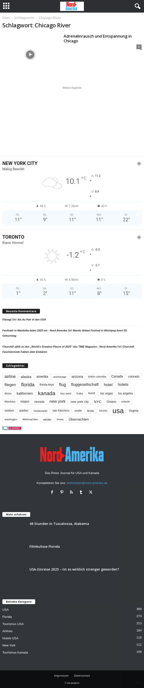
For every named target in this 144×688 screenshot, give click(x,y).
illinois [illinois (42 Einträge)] (8, 393)
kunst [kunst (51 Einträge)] (91, 393)
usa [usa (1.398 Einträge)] (118, 411)
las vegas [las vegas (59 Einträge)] (106, 393)
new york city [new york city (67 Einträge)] (80, 401)
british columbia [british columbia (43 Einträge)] (97, 376)
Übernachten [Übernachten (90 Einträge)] (79, 419)
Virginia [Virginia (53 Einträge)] (133, 410)
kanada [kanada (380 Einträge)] (46, 393)
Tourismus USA (13, 624)
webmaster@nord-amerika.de (87, 483)
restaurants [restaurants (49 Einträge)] (41, 410)
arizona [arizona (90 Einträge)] (77, 376)
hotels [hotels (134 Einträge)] (123, 384)
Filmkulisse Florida (44, 546)
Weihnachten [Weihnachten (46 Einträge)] (30, 419)
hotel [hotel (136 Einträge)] (108, 385)
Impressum (61, 675)
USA (5, 609)
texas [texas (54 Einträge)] (90, 410)
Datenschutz (82, 675)
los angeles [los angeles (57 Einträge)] (125, 393)
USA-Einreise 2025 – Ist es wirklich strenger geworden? (74, 569)
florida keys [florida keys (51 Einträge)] (47, 384)
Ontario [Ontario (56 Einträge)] (111, 401)
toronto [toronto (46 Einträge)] (103, 410)
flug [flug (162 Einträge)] (62, 384)
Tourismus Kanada (15, 652)
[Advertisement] (72, 121)
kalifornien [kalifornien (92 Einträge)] (25, 393)
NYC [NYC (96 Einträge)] (97, 402)
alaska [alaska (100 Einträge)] (26, 377)
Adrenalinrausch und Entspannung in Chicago (98, 39)
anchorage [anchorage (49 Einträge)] (59, 376)
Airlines (7, 631)
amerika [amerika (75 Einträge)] (42, 376)
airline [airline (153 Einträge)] (10, 376)
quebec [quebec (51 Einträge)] (24, 410)
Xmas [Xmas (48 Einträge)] (60, 419)
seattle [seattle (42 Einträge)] (78, 410)
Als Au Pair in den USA (31, 319)
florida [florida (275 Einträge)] (27, 384)
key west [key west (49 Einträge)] (66, 393)
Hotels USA (10, 638)
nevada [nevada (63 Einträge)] (39, 401)
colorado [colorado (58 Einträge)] (133, 376)
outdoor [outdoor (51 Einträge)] (9, 410)
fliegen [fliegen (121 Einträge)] (10, 385)
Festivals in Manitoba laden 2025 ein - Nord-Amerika (34, 330)
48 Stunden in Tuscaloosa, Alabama (59, 523)
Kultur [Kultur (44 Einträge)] (79, 393)
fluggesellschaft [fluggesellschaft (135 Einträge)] (85, 384)
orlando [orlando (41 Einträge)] (125, 401)
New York (8, 645)
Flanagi (7, 319)
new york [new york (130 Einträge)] (57, 401)
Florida (7, 617)
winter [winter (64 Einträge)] (47, 419)
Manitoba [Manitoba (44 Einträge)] (10, 401)
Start (6, 18)
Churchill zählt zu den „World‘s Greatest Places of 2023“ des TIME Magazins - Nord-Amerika (59, 346)
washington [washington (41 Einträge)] (11, 419)
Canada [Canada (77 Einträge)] (117, 376)
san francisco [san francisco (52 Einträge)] (61, 410)
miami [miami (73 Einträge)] (24, 401)
